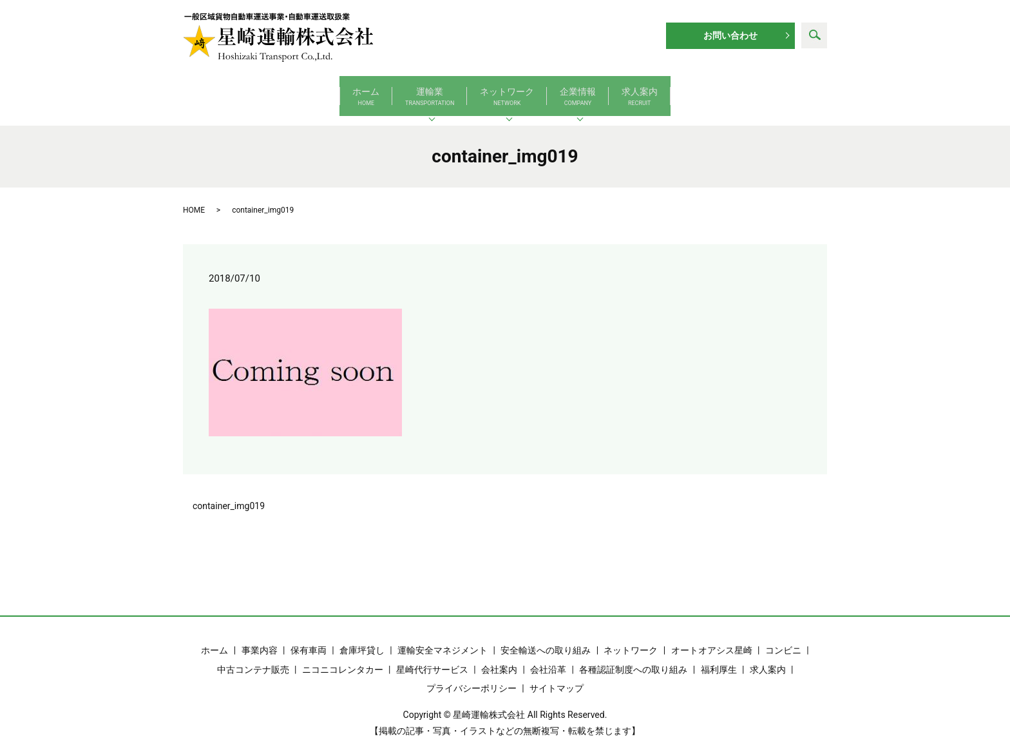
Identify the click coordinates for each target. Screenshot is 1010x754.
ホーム (246, 90)
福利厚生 (719, 657)
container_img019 (229, 493)
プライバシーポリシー (471, 675)
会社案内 (499, 657)
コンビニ (783, 638)
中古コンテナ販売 (253, 657)
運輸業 (369, 90)
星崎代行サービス (432, 657)
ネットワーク (507, 90)
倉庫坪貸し (362, 638)
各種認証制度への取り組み (633, 657)
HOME (194, 197)
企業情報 (638, 90)
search (814, 35)
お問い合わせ (730, 35)
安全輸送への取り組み (545, 638)
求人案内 (759, 90)
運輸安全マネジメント (442, 638)
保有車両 (309, 638)
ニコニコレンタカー (342, 657)
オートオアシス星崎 (711, 638)
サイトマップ (556, 675)
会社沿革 (548, 657)
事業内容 (260, 638)
